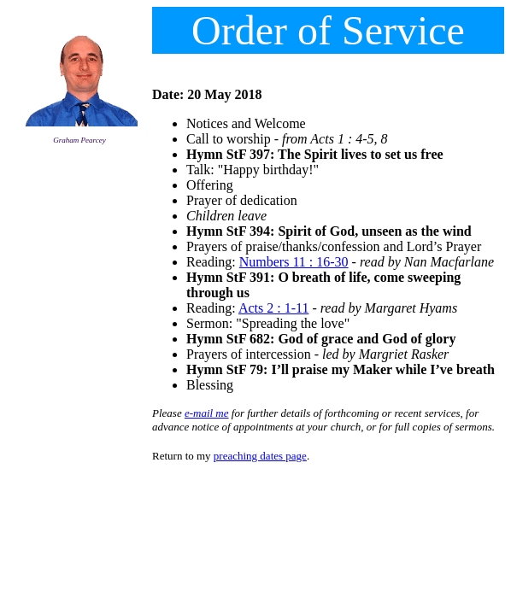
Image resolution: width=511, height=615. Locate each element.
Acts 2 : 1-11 (273, 308)
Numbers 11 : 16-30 (294, 262)
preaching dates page (260, 455)
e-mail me (207, 413)
